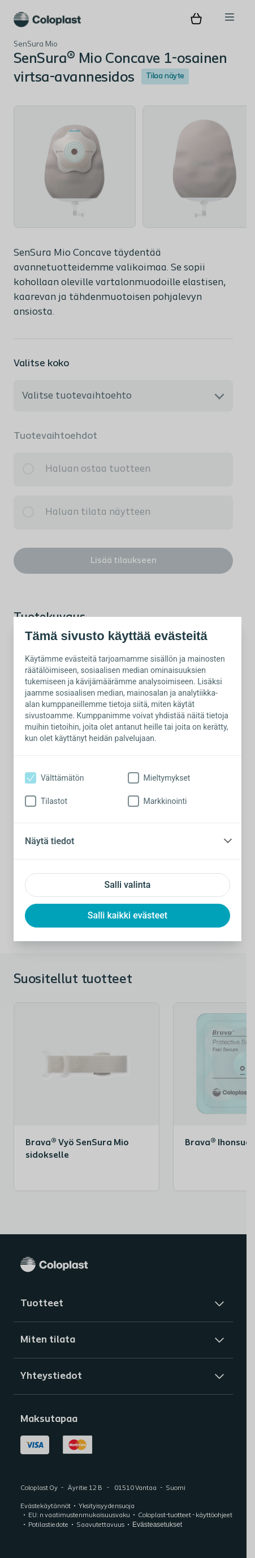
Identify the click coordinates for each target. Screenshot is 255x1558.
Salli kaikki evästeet (127, 915)
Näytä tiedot (49, 841)
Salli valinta (128, 884)
